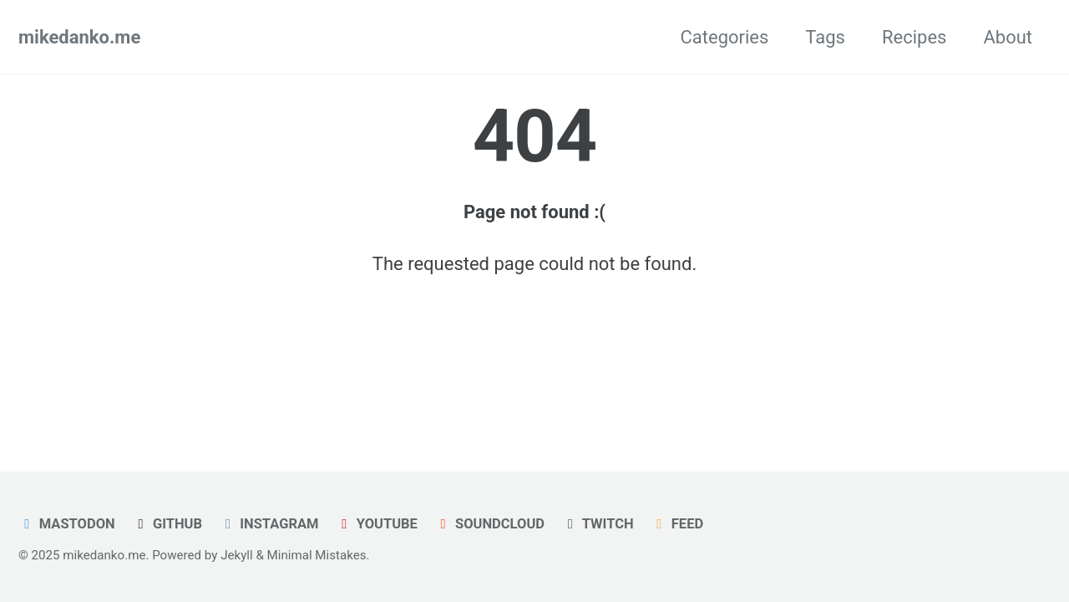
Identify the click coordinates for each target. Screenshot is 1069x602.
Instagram (268, 524)
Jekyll (236, 555)
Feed (677, 524)
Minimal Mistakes (317, 555)
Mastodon (66, 524)
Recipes (914, 37)
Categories (724, 37)
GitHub (167, 524)
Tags (825, 37)
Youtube (377, 524)
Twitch (597, 524)
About (1007, 37)
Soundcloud (489, 524)
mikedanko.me (79, 37)
